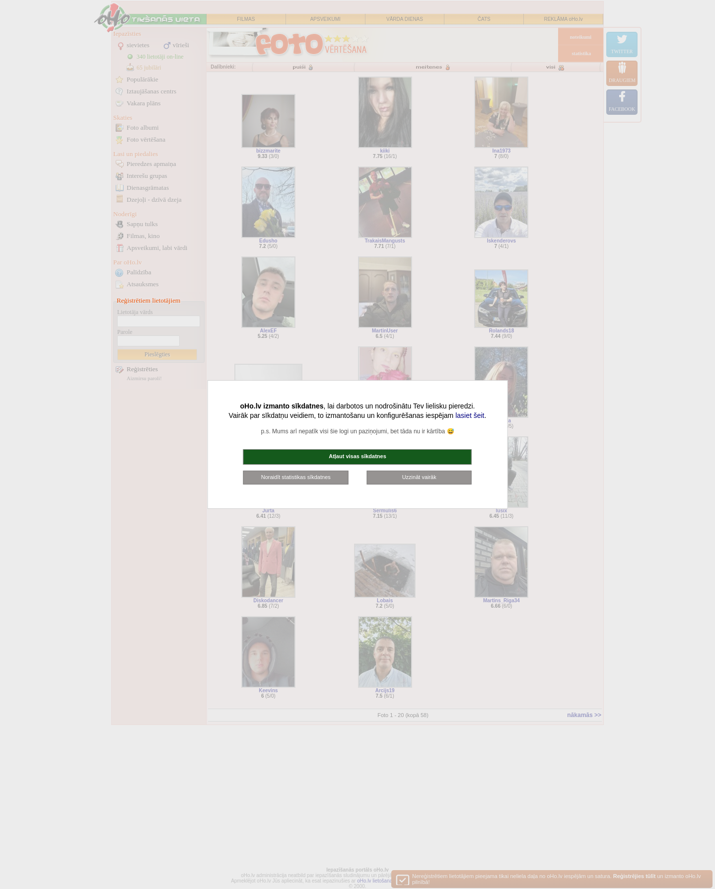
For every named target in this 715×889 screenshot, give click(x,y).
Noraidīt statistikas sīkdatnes (296, 477)
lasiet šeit (469, 415)
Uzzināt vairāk (419, 477)
